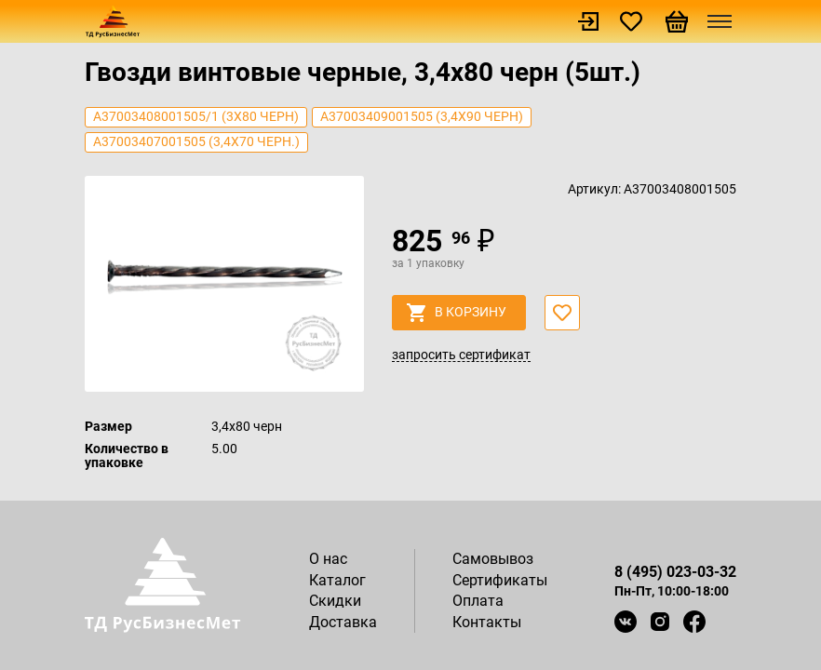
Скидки (335, 601)
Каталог (337, 580)
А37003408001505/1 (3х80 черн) (196, 116)
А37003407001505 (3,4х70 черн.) (196, 141)
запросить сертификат (461, 355)
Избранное (631, 21)
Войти (588, 21)
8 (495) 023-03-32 (675, 572)
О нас (328, 559)
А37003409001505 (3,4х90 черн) (421, 116)
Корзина (676, 21)
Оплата (478, 601)
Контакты (486, 622)
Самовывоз (492, 559)
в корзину (456, 312)
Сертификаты (499, 580)
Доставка (343, 622)
